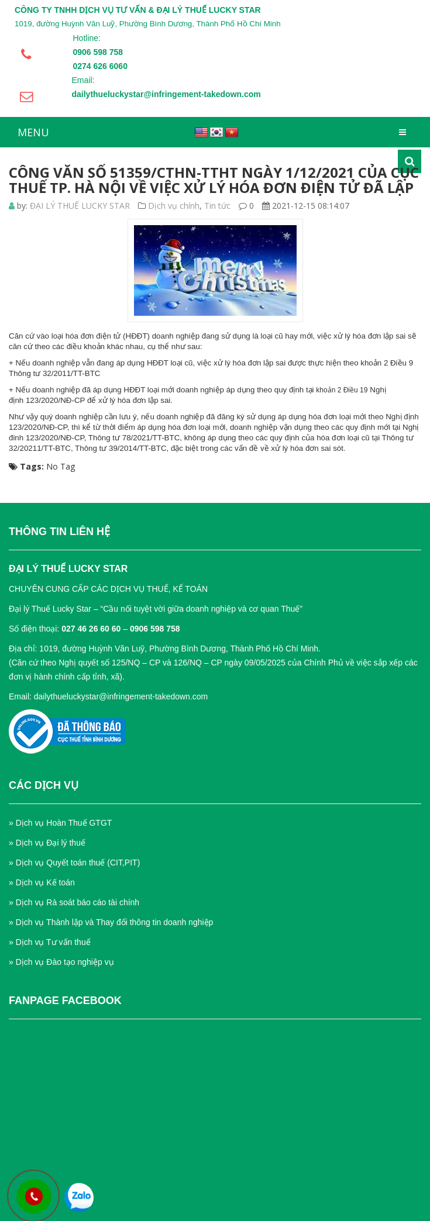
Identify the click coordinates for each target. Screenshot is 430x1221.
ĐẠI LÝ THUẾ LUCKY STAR (80, 205)
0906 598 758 (155, 628)
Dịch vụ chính (173, 205)
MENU (33, 132)
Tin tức (217, 205)
